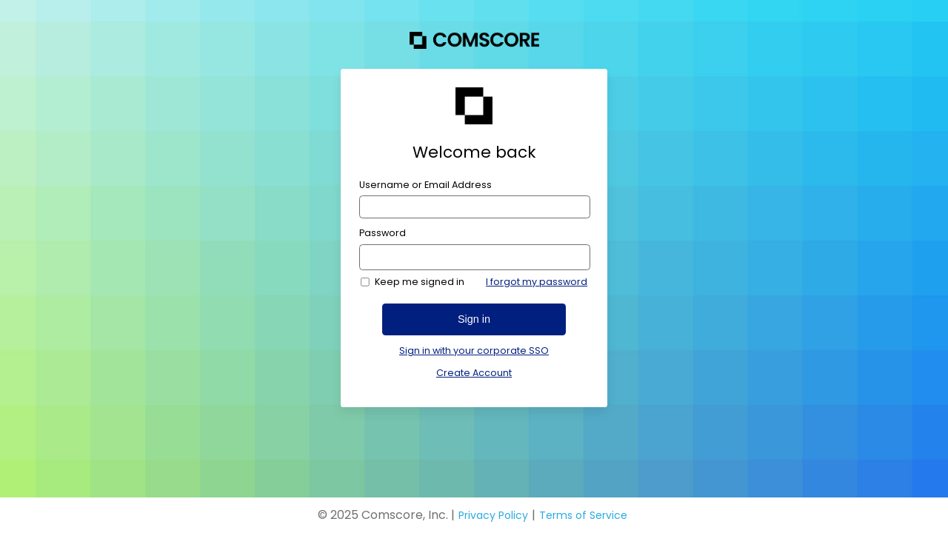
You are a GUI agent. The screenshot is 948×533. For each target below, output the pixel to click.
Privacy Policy (493, 515)
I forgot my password (536, 282)
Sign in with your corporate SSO (474, 351)
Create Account (474, 372)
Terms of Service (583, 515)
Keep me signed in (419, 282)
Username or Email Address (425, 185)
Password (382, 233)
